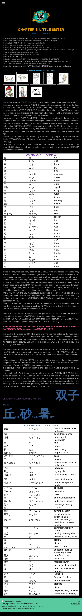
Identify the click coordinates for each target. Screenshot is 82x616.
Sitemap (19, 601)
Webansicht (75, 604)
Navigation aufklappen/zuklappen (41, 3)
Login (78, 601)
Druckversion (8, 601)
